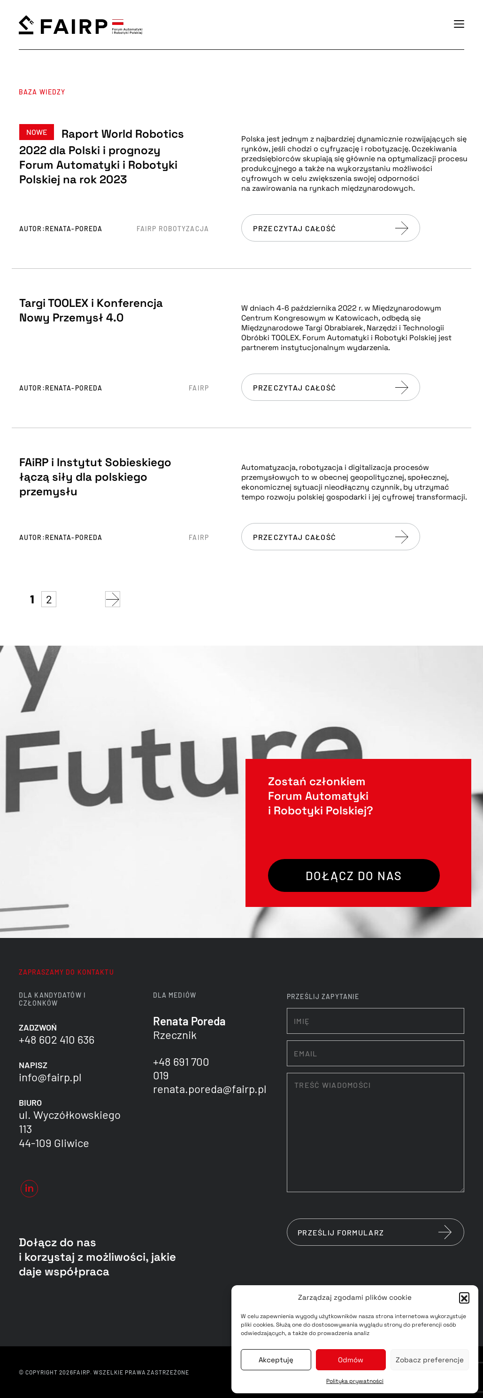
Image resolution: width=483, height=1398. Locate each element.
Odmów (350, 1359)
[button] (464, 1297)
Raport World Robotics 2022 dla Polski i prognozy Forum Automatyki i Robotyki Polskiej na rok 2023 (101, 156)
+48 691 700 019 (181, 1068)
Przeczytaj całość (330, 228)
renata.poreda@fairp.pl (210, 1088)
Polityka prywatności (354, 1381)
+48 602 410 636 (56, 1039)
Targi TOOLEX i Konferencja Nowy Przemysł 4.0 (91, 310)
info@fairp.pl (50, 1077)
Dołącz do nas (354, 875)
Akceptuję (276, 1359)
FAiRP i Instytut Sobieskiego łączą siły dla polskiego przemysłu (95, 477)
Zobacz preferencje (430, 1359)
